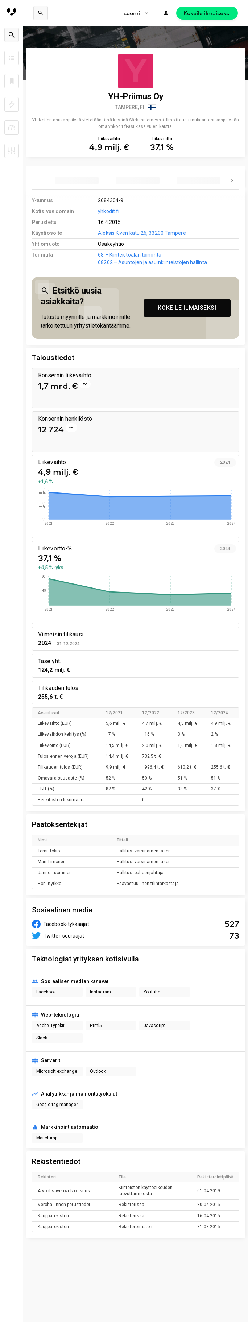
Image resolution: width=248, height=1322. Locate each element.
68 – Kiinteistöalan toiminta (129, 255)
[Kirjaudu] (166, 13)
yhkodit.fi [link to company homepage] (108, 211)
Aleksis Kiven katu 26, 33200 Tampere (142, 233)
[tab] (76, 180)
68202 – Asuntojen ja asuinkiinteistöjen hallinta (152, 262)
